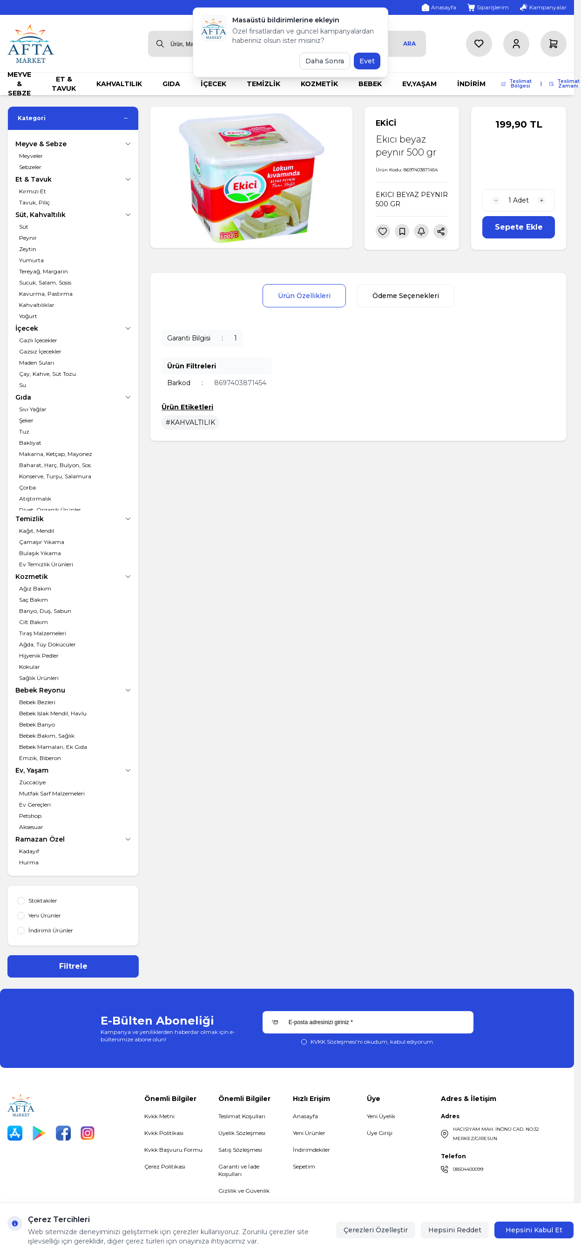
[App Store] (14, 1133)
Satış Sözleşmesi (240, 1149)
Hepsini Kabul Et (534, 1230)
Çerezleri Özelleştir (376, 1230)
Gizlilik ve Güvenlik (244, 1190)
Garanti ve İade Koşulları (238, 1170)
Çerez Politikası (164, 1166)
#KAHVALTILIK (190, 422)
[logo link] (30, 43)
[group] (251, 177)
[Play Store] (39, 1133)
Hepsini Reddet (454, 1230)
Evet (367, 61)
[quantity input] (518, 200)
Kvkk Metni (159, 1116)
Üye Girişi (379, 1132)
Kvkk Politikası (163, 1132)
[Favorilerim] (479, 44)
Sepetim (304, 1166)
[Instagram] (87, 1133)
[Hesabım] (516, 44)
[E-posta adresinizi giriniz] (368, 1022)
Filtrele (73, 966)
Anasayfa (305, 1116)
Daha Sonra (324, 61)
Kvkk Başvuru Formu (173, 1149)
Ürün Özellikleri (304, 296)
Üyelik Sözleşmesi (241, 1132)
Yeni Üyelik (381, 1116)
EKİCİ (386, 123)
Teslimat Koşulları (241, 1116)
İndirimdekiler (311, 1149)
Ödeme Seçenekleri (405, 296)
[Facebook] (63, 1133)
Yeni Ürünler (309, 1132)
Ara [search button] (409, 43)
